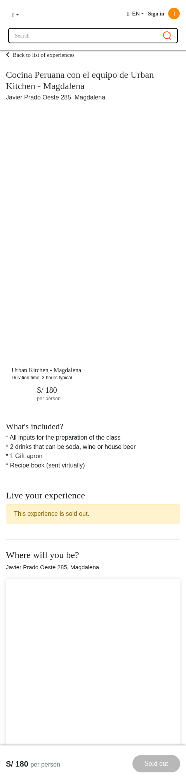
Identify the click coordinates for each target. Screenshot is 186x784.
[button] (16, 14)
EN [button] (133, 14)
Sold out (156, 763)
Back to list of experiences (40, 55)
